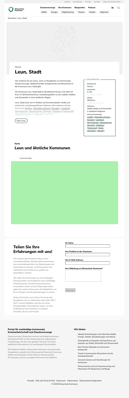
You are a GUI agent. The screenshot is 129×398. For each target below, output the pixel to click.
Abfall (44, 12)
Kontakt (96, 2)
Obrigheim (48, 111)
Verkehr (92, 12)
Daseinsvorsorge (47, 7)
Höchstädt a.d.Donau (42, 108)
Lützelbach (66, 108)
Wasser (81, 12)
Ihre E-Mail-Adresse (74, 260)
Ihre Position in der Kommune (78, 251)
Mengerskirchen (21, 111)
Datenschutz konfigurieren (90, 380)
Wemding (40, 114)
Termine (87, 2)
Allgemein (104, 12)
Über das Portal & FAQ (111, 2)
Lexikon (66, 2)
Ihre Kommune (64, 7)
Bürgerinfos (80, 7)
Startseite (12, 18)
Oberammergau (36, 111)
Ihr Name (69, 243)
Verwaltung (76, 2)
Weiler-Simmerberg (23, 114)
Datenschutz (72, 380)
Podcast (91, 7)
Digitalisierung (68, 12)
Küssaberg (56, 108)
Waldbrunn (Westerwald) (64, 111)
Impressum (61, 380)
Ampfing (28, 108)
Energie (54, 12)
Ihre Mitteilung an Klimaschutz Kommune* (84, 268)
